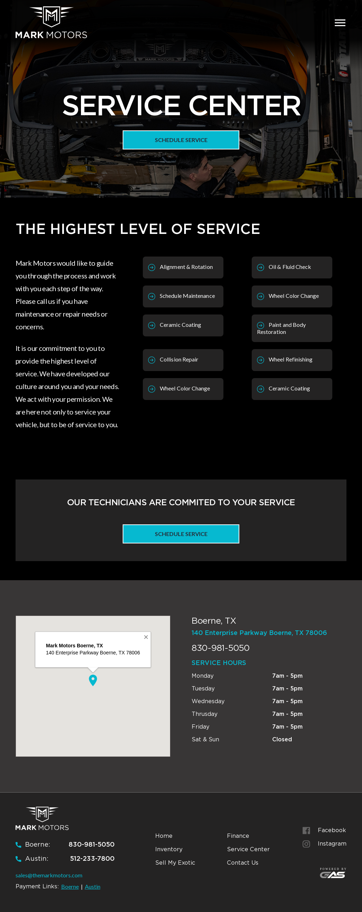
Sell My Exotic (175, 862)
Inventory (168, 849)
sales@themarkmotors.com (49, 875)
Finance (238, 835)
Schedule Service (181, 139)
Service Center (248, 849)
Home (164, 835)
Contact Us (242, 862)
